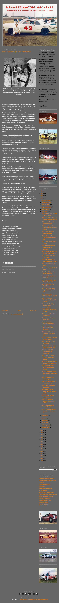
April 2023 (45, 420)
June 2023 (45, 415)
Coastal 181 (42, 486)
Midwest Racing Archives (29, 7)
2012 (41, 453)
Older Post (33, 310)
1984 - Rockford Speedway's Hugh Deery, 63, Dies (49, 309)
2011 (41, 455)
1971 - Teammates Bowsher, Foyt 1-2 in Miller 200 (48, 327)
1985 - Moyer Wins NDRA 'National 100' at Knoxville (48, 247)
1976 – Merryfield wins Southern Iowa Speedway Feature (49, 227)
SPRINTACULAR (43, 502)
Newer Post (5, 310)
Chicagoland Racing (44, 484)
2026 (41, 191)
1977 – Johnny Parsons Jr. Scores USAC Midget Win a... (49, 373)
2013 (41, 451)
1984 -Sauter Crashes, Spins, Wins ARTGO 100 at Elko (49, 391)
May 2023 (44, 418)
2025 (41, 193)
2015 (41, 446)
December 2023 (46, 200)
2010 (41, 458)
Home (19, 310)
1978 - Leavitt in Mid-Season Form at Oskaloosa (47, 351)
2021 (41, 432)
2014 (41, 449)
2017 (41, 442)
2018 (41, 439)
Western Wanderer (44, 504)
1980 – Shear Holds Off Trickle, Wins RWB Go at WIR (49, 237)
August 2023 (45, 209)
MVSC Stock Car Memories (46, 492)
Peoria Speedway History (46, 496)
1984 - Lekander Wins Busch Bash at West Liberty (48, 367)
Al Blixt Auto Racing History (46, 478)
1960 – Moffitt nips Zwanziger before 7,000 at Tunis (49, 299)
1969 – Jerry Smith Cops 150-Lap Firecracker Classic (48, 357)
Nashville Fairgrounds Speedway (48, 494)
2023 (41, 198)
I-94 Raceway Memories (45, 488)
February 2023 (46, 425)
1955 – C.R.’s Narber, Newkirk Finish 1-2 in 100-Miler (48, 401)
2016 (41, 444)
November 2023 (46, 202)
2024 (41, 195)
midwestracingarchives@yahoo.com (34, 599)
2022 (41, 430)
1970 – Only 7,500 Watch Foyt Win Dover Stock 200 (48, 290)
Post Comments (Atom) (16, 314)
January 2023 (46, 427)
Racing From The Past (45, 500)
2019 (41, 437)
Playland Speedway (44, 498)
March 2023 (45, 422)
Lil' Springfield (43, 490)
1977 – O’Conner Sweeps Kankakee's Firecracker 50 (49, 411)
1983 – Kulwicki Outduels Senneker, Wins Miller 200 (49, 333)
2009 (41, 460)
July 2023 (44, 211)
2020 (41, 435)
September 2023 (46, 207)
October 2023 (46, 204)
